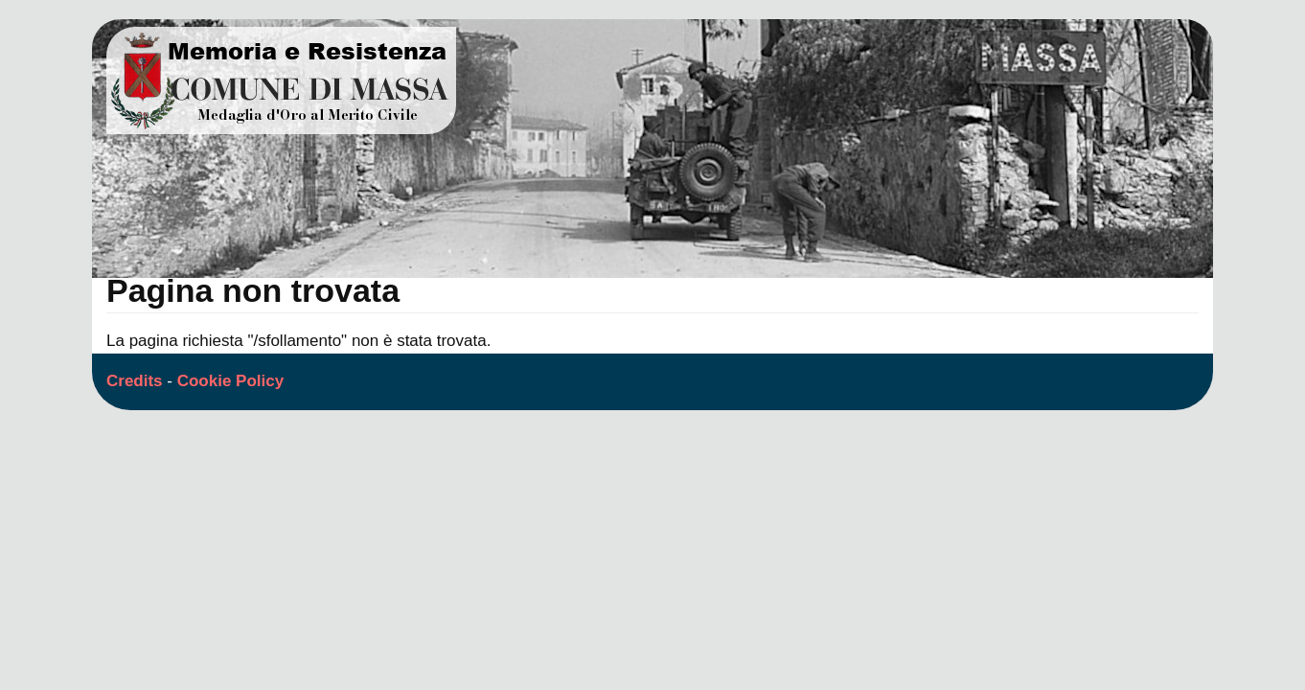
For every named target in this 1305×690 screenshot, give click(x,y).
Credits (134, 381)
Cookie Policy (230, 381)
